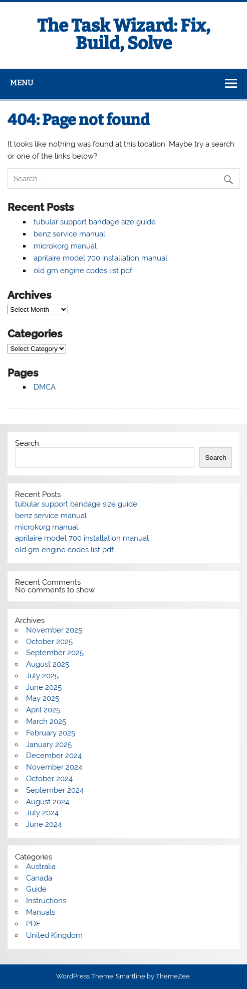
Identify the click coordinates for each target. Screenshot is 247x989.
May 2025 (42, 698)
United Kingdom (54, 935)
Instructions (46, 900)
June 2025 (44, 687)
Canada (39, 878)
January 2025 (49, 744)
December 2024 (54, 755)
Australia (41, 866)
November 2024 (54, 767)
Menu (21, 82)
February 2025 (50, 732)
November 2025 (54, 630)
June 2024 (44, 824)
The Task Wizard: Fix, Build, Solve (123, 34)
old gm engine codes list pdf (83, 270)
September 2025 (55, 652)
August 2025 (47, 664)
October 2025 (49, 641)
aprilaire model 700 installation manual (100, 258)
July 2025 (42, 675)
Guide (36, 889)
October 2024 (49, 778)
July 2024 (42, 812)
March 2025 (46, 721)
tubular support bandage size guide (95, 221)
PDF (33, 923)
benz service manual (69, 233)
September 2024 (55, 790)
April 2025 (43, 709)
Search (27, 443)
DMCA (45, 387)
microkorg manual (65, 246)
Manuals (40, 912)
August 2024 (47, 801)
